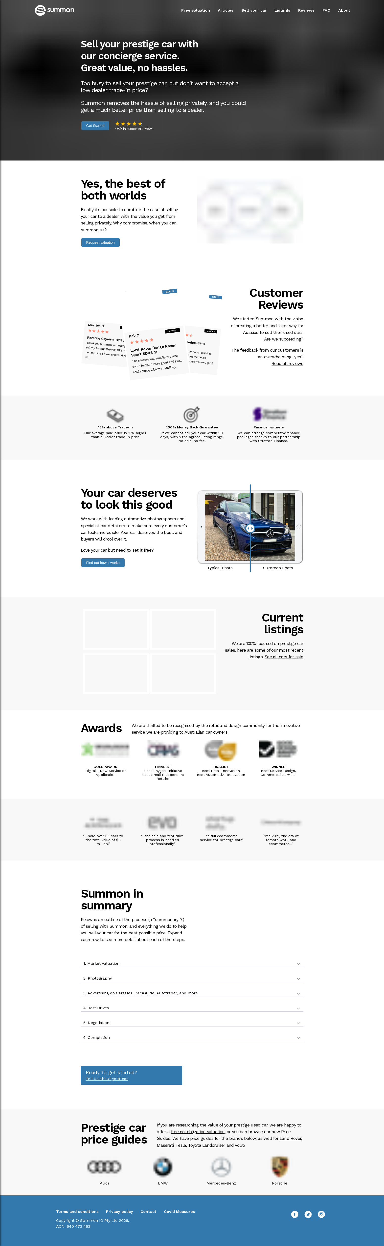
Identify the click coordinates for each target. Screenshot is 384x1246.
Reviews (306, 10)
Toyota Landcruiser (206, 1145)
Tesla (181, 1145)
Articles (225, 10)
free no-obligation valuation (198, 1131)
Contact (148, 1211)
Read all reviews (287, 363)
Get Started (95, 126)
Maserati (165, 1145)
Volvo (240, 1145)
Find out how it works (103, 563)
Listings (282, 10)
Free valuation (195, 10)
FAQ (326, 10)
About (344, 10)
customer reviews (140, 129)
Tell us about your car (107, 1078)
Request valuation (100, 242)
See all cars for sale (284, 656)
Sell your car (254, 10)
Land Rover (290, 1138)
